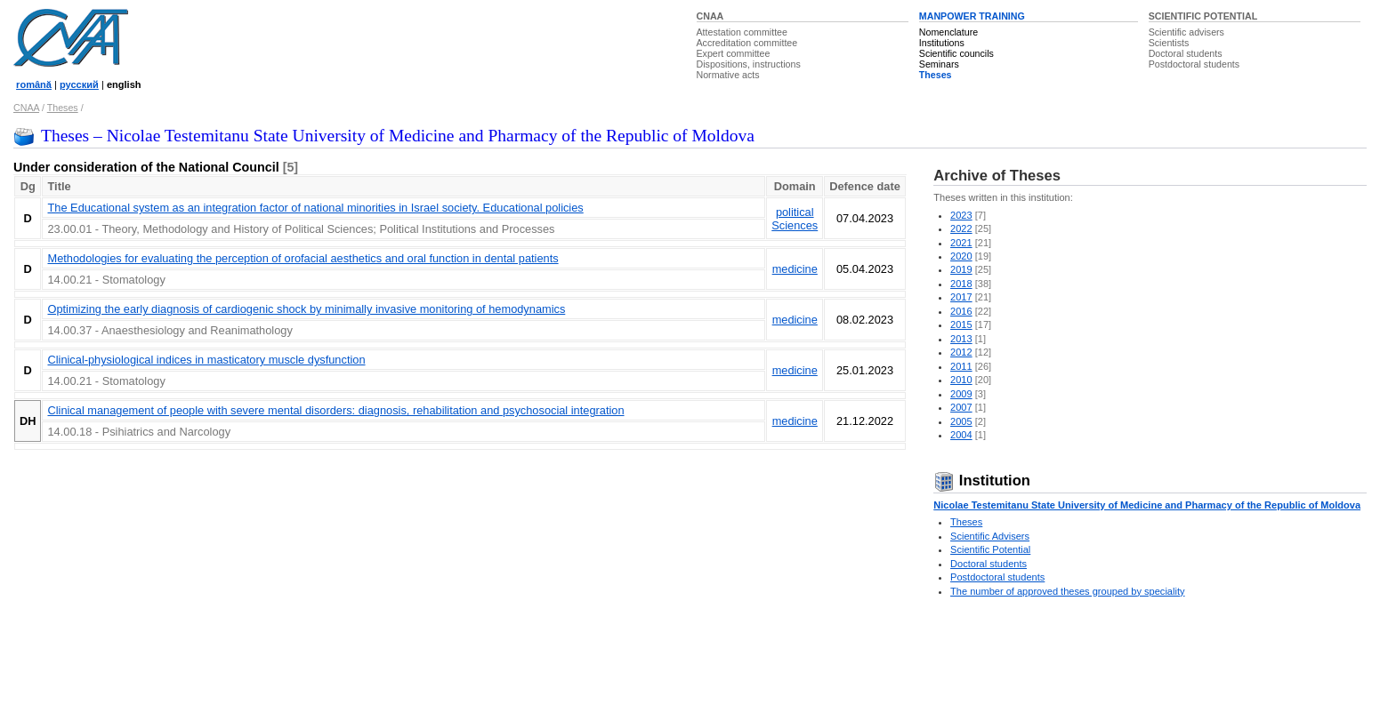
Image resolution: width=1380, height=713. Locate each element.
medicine (795, 269)
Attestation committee (742, 32)
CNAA (710, 16)
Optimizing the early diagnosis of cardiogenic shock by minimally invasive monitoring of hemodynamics (306, 309)
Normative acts (728, 74)
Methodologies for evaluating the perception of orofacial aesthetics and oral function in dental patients (302, 258)
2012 (961, 352)
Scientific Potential (990, 549)
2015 (961, 324)
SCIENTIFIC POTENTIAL (1203, 16)
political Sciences (794, 218)
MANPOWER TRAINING (972, 16)
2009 (961, 394)
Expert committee (734, 53)
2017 (961, 297)
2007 (961, 407)
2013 (961, 338)
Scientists (1169, 42)
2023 (961, 215)
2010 (961, 379)
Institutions (941, 42)
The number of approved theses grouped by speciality (1067, 591)
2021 (961, 242)
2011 (961, 366)
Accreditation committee (747, 42)
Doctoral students (1186, 53)
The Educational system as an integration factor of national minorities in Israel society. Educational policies (315, 207)
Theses (935, 74)
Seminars (939, 64)
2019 (961, 269)
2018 (961, 283)
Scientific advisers (1186, 32)
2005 (961, 421)
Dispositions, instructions (749, 64)
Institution (981, 480)
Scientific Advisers (989, 536)
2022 (961, 228)
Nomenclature (948, 32)
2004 (961, 434)
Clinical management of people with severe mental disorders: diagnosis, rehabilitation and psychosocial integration (335, 410)
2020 (961, 256)
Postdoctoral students (1194, 64)
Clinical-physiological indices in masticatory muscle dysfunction (206, 359)
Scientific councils (956, 53)
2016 (961, 311)
